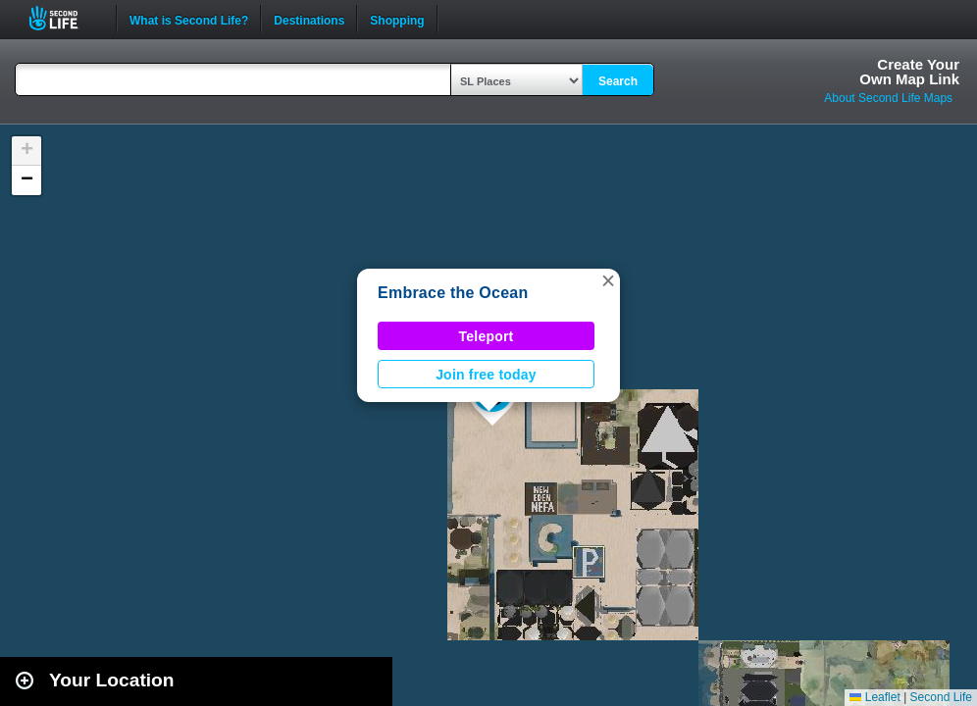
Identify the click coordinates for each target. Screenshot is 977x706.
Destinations (309, 19)
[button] (608, 280)
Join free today (486, 374)
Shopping (397, 19)
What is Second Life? (188, 19)
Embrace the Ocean (453, 292)
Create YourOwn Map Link (909, 71)
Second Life (64, 18)
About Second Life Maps (888, 98)
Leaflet (874, 697)
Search (618, 81)
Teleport (486, 336)
